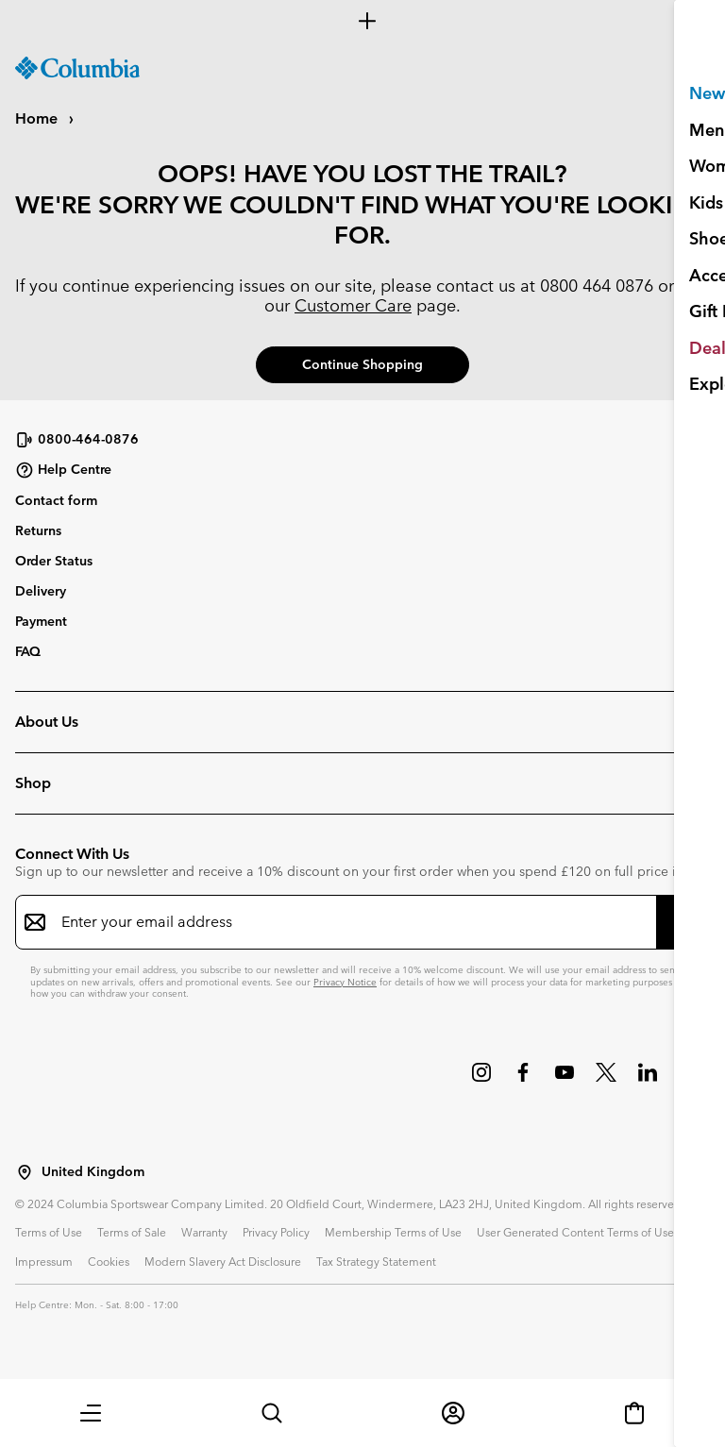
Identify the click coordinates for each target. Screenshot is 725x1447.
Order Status (54, 560)
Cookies (108, 1261)
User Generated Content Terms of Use (575, 1231)
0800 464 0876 (596, 285)
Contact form (56, 500)
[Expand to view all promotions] (362, 21)
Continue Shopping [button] (362, 364)
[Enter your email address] (351, 922)
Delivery (40, 590)
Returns (38, 530)
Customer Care (353, 305)
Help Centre (63, 470)
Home (38, 118)
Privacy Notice (345, 982)
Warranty (204, 1231)
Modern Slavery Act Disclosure (222, 1261)
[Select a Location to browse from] (24, 1172)
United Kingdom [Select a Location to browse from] (93, 1172)
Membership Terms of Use (393, 1231)
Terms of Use (48, 1231)
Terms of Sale (131, 1231)
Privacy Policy (276, 1231)
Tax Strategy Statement (376, 1261)
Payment (41, 621)
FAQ (28, 651)
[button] (91, 1413)
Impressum (44, 1261)
